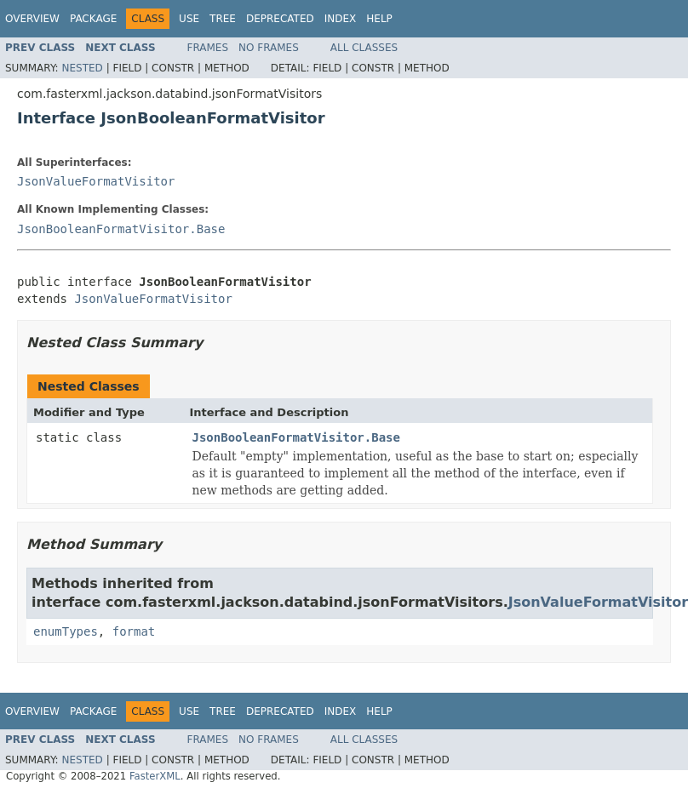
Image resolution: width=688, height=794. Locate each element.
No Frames (268, 48)
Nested (81, 68)
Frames (208, 48)
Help (379, 19)
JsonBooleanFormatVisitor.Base (121, 229)
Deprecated (280, 19)
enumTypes (65, 631)
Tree (222, 19)
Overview (32, 19)
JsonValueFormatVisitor (96, 181)
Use (189, 19)
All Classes (364, 48)
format (134, 631)
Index (340, 19)
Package (93, 19)
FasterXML (155, 776)
